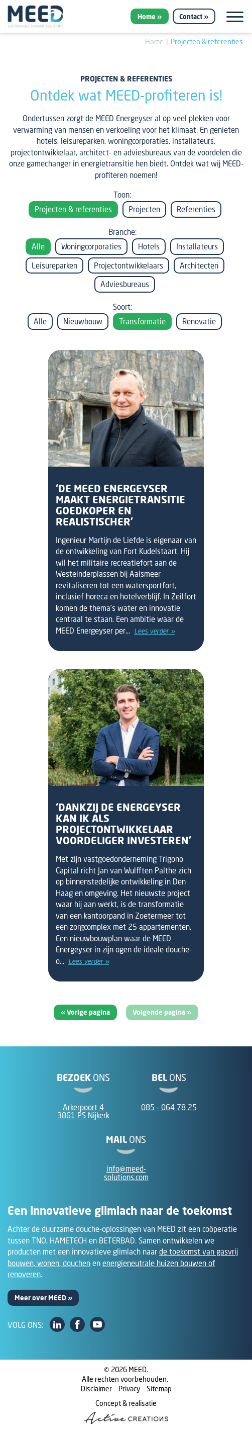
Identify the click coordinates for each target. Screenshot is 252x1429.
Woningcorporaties (91, 246)
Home (147, 17)
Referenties (196, 209)
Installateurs (197, 246)
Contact (190, 17)
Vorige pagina (88, 1012)
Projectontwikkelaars (128, 265)
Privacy (129, 1388)
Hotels (149, 246)
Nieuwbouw (82, 321)
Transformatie (142, 321)
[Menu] (234, 17)
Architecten (199, 265)
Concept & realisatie (126, 1411)
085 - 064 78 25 (169, 1107)
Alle (38, 246)
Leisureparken (54, 265)
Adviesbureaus (124, 284)
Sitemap (159, 1388)
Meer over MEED (40, 1298)
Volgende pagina (160, 1012)
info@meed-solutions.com (126, 1173)
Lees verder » (154, 631)
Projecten (144, 209)
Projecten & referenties (207, 41)
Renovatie (199, 321)
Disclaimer (96, 1388)
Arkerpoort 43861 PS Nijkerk (83, 1111)
